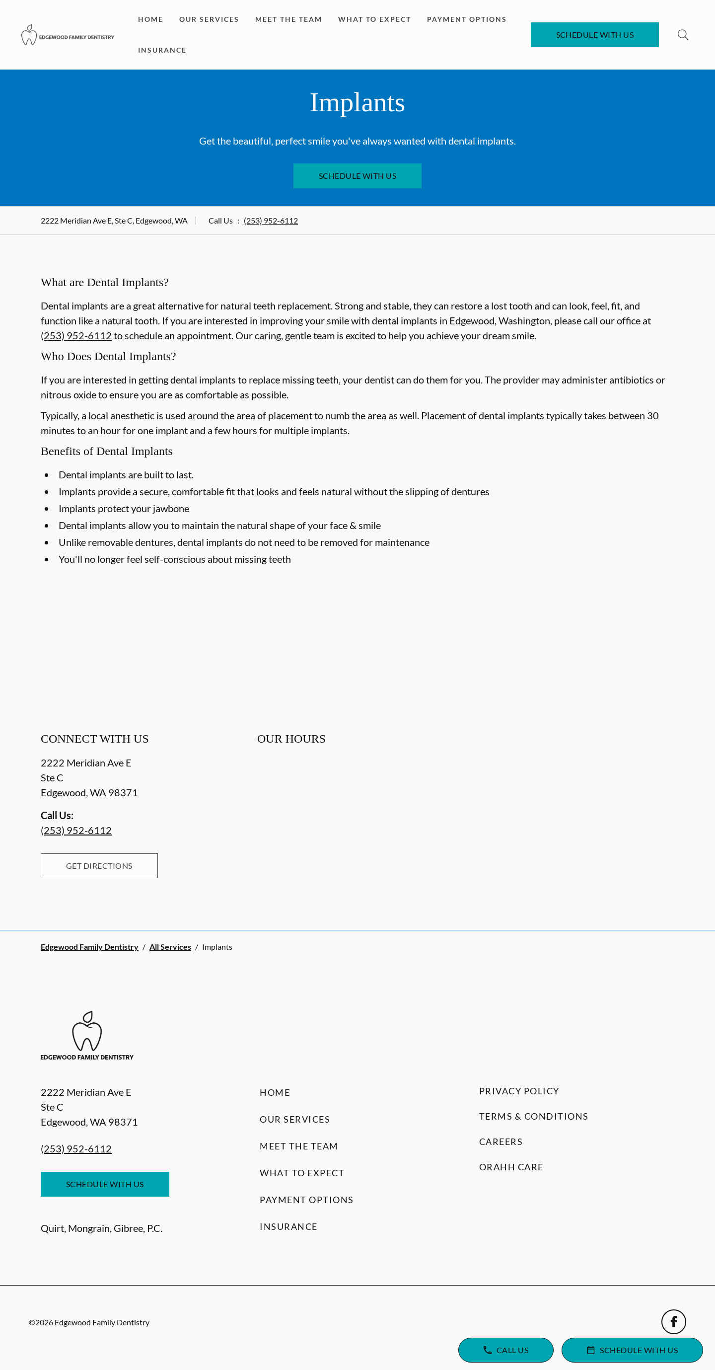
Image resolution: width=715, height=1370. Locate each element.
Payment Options (467, 19)
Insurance (162, 50)
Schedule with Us (595, 34)
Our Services (209, 19)
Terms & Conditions (534, 1116)
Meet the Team (288, 19)
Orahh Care (511, 1166)
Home (150, 19)
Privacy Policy (519, 1090)
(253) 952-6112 (271, 220)
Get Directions (99, 865)
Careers (501, 1141)
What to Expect (374, 19)
